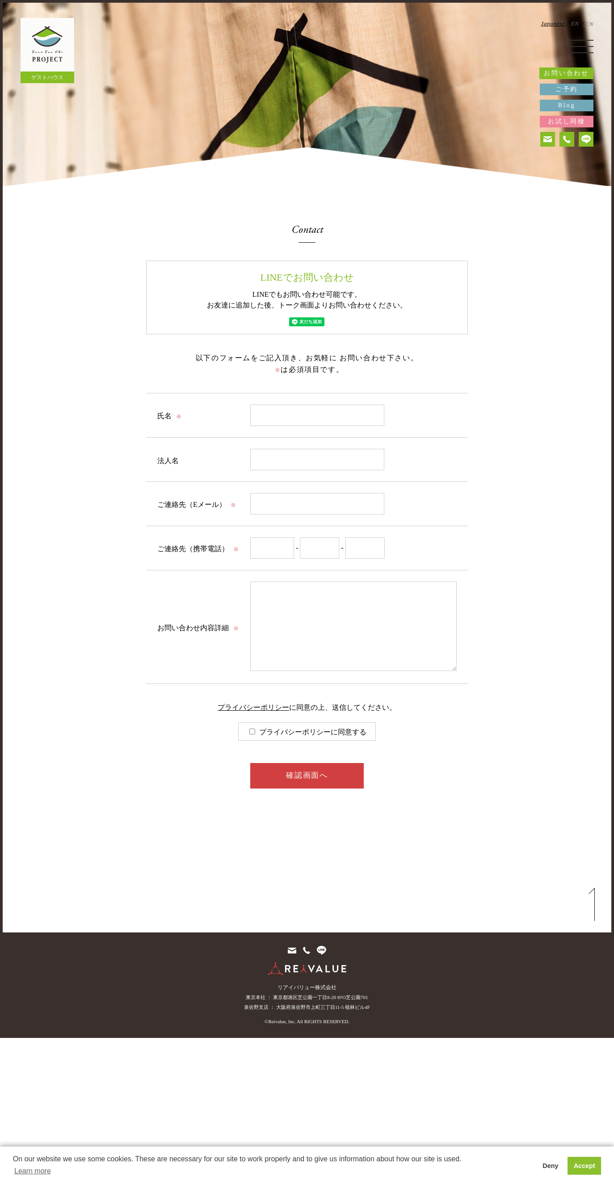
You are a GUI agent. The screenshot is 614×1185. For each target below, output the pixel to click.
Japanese (553, 23)
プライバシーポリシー (253, 707)
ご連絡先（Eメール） (196, 504)
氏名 (169, 416)
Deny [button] (550, 1165)
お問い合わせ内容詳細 (198, 628)
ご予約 (566, 89)
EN (575, 23)
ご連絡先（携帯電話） (198, 548)
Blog (566, 105)
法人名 (168, 460)
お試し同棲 (566, 121)
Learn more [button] (32, 1171)
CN (589, 24)
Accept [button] (584, 1165)
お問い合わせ (566, 73)
